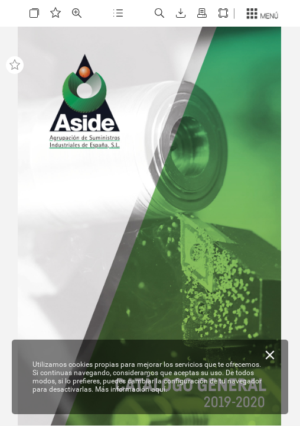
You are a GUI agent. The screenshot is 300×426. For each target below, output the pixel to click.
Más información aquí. (131, 389)
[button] (34, 13)
